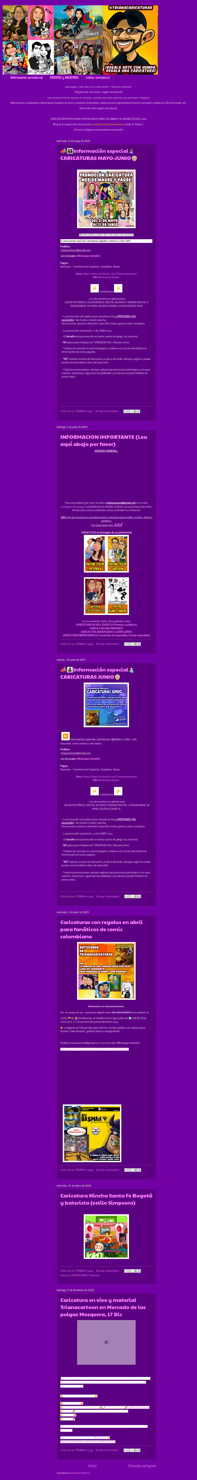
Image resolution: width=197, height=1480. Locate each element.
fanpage (79, 506)
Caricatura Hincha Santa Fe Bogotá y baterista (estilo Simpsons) (106, 1199)
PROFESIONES (80, 1275)
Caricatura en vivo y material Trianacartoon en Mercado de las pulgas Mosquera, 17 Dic (103, 1307)
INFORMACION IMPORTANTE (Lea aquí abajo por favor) (103, 440)
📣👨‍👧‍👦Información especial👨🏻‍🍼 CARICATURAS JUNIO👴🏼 (97, 673)
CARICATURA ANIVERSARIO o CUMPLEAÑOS (106, 632)
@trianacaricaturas (109, 277)
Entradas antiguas (142, 1466)
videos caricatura (98, 77)
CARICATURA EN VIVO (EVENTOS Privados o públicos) (106, 625)
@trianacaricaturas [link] (139, 1407)
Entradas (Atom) (80, 1473)
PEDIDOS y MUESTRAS (64, 77)
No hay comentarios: (107, 411)
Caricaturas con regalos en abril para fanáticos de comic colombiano (101, 929)
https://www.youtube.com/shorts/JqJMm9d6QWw (87, 1441)
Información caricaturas (26, 77)
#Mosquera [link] (100, 1437)
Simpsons (94, 1275)
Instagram (67, 506)
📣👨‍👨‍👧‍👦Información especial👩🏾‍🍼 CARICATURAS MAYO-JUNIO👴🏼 (99, 154)
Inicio (92, 1466)
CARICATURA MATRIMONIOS (106, 628)
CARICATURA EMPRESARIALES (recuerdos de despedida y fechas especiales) (106, 635)
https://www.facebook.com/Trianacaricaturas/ (110, 274)
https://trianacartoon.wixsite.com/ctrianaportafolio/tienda (94, 1049)
